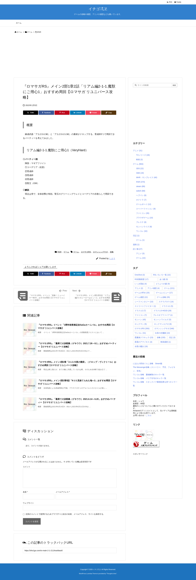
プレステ (141, 222)
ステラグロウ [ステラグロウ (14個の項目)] (166, 302)
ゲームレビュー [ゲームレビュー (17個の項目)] (164, 293)
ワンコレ (141, 231)
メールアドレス (63, 492)
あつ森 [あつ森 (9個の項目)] (164, 279)
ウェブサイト (28, 503)
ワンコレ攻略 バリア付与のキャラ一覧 (149, 378)
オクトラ (141, 200)
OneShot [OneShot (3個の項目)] (140, 275)
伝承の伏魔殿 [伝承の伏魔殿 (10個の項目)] (162, 333)
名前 (25, 492)
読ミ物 (137, 249)
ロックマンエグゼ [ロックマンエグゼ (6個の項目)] (163, 324)
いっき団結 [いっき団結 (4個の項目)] (141, 284)
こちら (148, 415)
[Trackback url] (69, 550)
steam (140, 186)
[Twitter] (30, 113)
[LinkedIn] (77, 113)
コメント (26, 467)
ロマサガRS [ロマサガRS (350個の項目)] (142, 328)
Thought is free (111, 573)
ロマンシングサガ (100, 252)
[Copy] (108, 113)
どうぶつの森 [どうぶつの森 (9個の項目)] (163, 284)
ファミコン (142, 213)
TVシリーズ (143, 155)
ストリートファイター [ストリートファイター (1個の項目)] (145, 306)
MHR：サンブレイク (146, 177)
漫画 (136, 244)
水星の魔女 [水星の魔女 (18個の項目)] (141, 346)
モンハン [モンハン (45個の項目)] (140, 319)
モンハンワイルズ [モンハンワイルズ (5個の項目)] (162, 319)
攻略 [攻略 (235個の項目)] (161, 337)
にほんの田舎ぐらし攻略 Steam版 (147, 363)
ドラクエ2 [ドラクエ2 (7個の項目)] (140, 311)
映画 (139, 159)
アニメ (137, 151)
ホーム (19, 32)
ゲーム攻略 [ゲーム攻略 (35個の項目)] (163, 297)
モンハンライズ (144, 227)
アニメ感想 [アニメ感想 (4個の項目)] (153, 288)
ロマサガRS (86, 252)
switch (140, 191)
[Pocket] (93, 113)
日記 (136, 236)
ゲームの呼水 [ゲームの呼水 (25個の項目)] (142, 293)
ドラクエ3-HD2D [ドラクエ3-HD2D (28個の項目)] (162, 311)
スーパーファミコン (146, 209)
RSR (39, 32)
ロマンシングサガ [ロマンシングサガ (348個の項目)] (164, 328)
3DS (140, 168)
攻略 (112, 252)
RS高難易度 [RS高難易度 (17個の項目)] (141, 279)
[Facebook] (46, 113)
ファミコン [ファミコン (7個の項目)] (141, 315)
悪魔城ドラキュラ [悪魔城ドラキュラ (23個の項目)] (144, 337)
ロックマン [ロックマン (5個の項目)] (141, 324)
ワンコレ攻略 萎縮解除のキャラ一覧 (148, 375)
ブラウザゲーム (144, 218)
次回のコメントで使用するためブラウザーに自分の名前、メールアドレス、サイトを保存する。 (65, 514)
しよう (112, 258)
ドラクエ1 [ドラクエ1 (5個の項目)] (167, 306)
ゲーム (29, 32)
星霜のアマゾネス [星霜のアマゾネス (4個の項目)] (143, 342)
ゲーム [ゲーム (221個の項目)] (169, 288)
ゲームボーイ (143, 204)
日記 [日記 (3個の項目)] (172, 337)
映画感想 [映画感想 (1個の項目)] (166, 342)
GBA (140, 173)
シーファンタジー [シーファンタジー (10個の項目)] (144, 302)
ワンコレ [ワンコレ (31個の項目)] (140, 333)
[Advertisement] (93, 56)
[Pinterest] (62, 113)
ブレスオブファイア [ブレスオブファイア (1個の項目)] (163, 315)
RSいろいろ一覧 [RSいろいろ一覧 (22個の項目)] (162, 275)
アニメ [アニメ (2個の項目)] (139, 288)
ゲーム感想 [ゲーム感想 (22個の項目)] (141, 297)
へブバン (141, 195)
